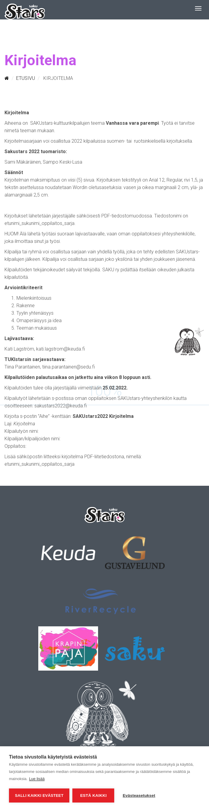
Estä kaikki (93, 795)
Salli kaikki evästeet (39, 795)
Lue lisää (37, 778)
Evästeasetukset (139, 795)
